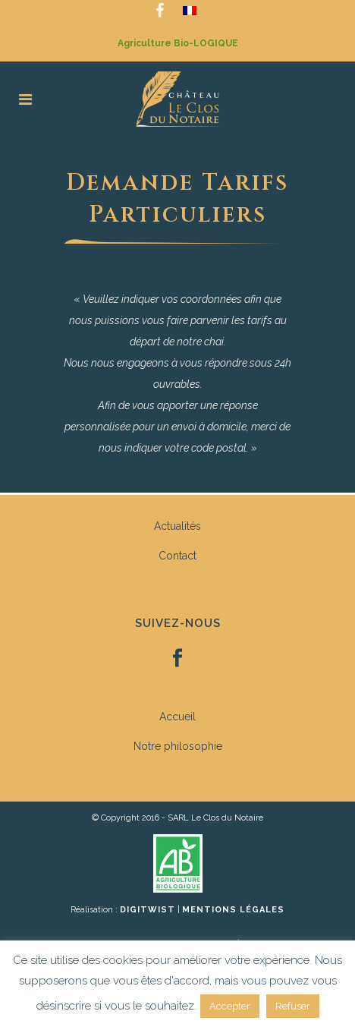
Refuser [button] (292, 1006)
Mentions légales (233, 910)
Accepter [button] (229, 1006)
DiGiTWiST (147, 910)
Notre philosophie (178, 746)
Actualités (177, 526)
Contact (177, 556)
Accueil (177, 716)
